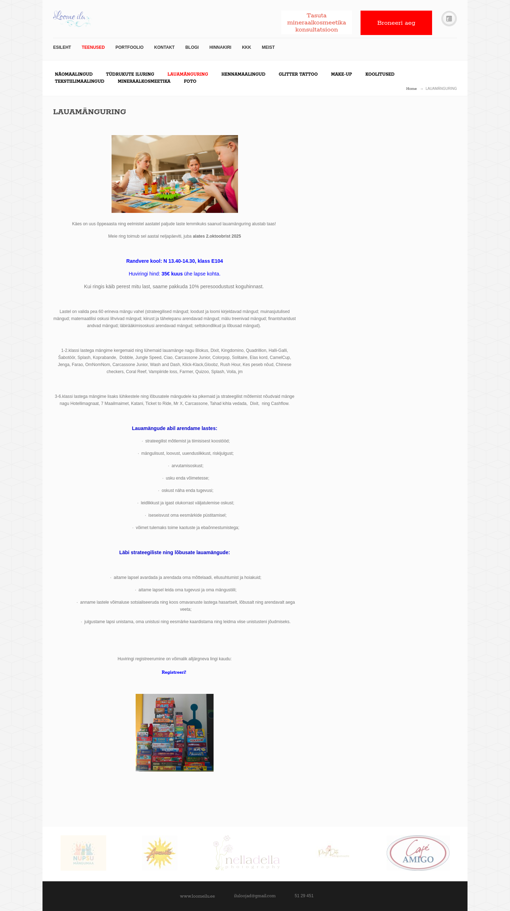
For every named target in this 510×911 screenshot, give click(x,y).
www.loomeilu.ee (197, 896)
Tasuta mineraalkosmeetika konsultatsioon (316, 23)
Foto (190, 81)
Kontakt (164, 47)
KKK (246, 47)
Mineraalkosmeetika (144, 81)
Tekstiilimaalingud (79, 81)
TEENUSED (93, 47)
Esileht (62, 47)
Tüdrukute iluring (130, 74)
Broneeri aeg (396, 23)
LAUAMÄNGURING (188, 74)
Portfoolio (129, 47)
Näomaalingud (73, 74)
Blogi (192, 47)
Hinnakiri (220, 47)
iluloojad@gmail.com (255, 896)
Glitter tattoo (298, 74)
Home (411, 88)
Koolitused (380, 74)
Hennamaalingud (243, 74)
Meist (268, 47)
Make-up (341, 74)
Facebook (449, 19)
